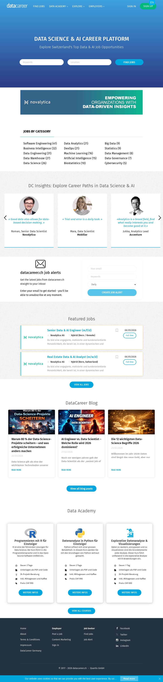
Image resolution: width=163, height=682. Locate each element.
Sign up (148, 6)
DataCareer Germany (30, 650)
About (23, 634)
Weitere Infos (30, 592)
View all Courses (81, 610)
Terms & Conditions (30, 639)
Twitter (123, 634)
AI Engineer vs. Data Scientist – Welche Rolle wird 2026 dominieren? (81, 443)
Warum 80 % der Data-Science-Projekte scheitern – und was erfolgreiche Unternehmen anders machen (31, 445)
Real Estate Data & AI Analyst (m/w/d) (72, 357)
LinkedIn (124, 646)
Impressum (26, 645)
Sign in (131, 6)
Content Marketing (61, 639)
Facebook (125, 628)
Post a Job (57, 634)
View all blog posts (81, 488)
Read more (16, 470)
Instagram (125, 640)
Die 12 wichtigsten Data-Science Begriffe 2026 (127, 441)
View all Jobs (81, 384)
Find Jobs (129, 62)
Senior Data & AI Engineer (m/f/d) (69, 330)
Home (23, 628)
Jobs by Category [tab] (37, 131)
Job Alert (88, 639)
